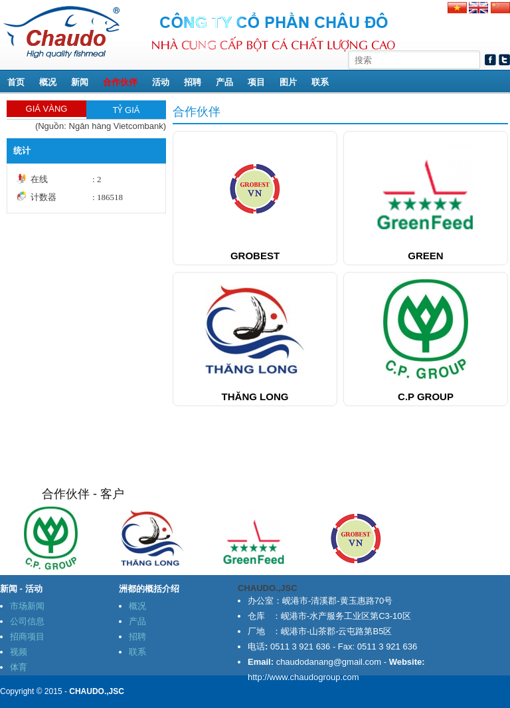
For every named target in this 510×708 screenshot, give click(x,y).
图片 (288, 82)
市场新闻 (27, 606)
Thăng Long (255, 396)
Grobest (255, 255)
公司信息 (27, 621)
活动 (160, 82)
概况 (47, 82)
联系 (320, 82)
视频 (18, 652)
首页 (16, 82)
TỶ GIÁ (126, 110)
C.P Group (426, 396)
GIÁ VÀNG (47, 109)
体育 (18, 667)
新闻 (79, 82)
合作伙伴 (120, 82)
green (425, 255)
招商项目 (27, 637)
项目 (256, 82)
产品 (224, 82)
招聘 (192, 82)
